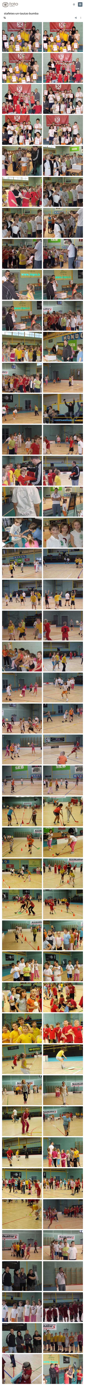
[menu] (80, 4)
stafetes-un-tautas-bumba (21, 13)
